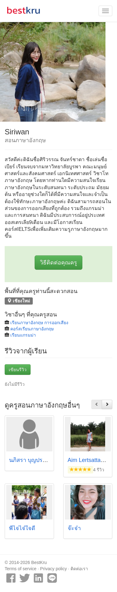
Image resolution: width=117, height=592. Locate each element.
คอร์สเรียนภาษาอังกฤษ (32, 328)
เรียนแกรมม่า (23, 335)
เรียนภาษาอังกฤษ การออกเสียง (39, 322)
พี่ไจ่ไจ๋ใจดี (22, 528)
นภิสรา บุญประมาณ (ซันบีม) (43, 460)
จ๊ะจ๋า (74, 528)
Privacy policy (53, 568)
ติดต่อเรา (79, 568)
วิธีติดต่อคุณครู (58, 262)
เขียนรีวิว (18, 369)
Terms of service (21, 568)
